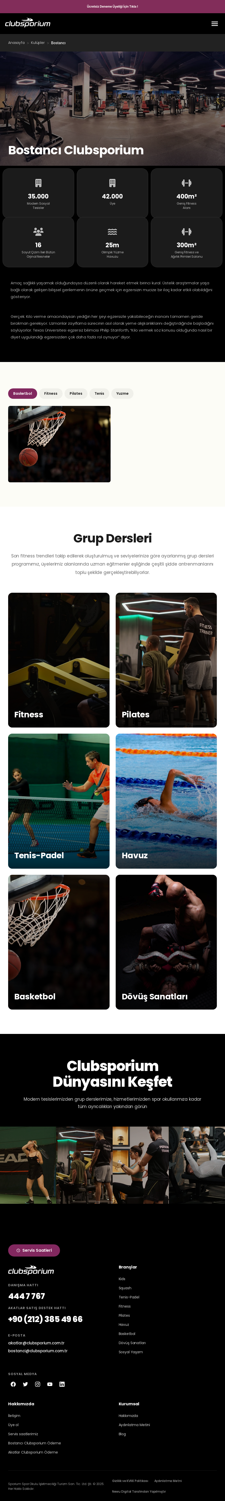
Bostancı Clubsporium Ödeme (34, 1442)
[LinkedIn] (62, 1383)
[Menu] (214, 24)
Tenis (99, 392)
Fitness (50, 392)
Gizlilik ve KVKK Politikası (130, 1480)
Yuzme (122, 392)
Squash (125, 1287)
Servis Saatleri (34, 1249)
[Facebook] (13, 1383)
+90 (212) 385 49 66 (45, 1318)
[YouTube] (50, 1383)
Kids (122, 1277)
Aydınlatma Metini (134, 1423)
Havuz (124, 1323)
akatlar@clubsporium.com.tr (36, 1342)
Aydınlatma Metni (168, 1480)
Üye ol (13, 1423)
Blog (122, 1433)
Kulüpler (38, 42)
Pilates (76, 392)
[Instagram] (38, 1383)
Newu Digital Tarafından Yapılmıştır (139, 1490)
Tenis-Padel (129, 1296)
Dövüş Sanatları (132, 1341)
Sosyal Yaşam (131, 1351)
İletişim (14, 1414)
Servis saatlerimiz (23, 1433)
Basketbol (22, 392)
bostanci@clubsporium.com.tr (38, 1349)
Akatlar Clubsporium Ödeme (33, 1451)
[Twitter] (25, 1383)
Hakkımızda (128, 1414)
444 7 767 (26, 1295)
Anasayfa (16, 42)
